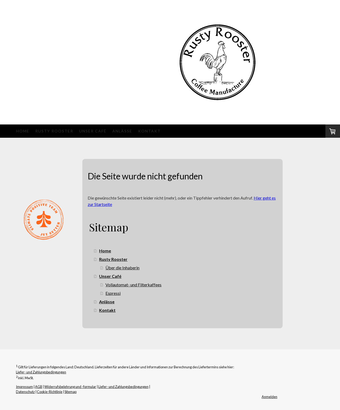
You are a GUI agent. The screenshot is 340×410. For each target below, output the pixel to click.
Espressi (113, 293)
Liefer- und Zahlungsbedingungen (41, 372)
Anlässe (122, 131)
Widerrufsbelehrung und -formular (70, 387)
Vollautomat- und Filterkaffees (133, 284)
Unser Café (93, 131)
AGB (38, 387)
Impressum (24, 387)
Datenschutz (25, 392)
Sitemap (70, 392)
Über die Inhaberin (122, 267)
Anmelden (269, 397)
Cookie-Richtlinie (49, 392)
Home (22, 131)
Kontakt (149, 131)
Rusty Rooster (54, 131)
